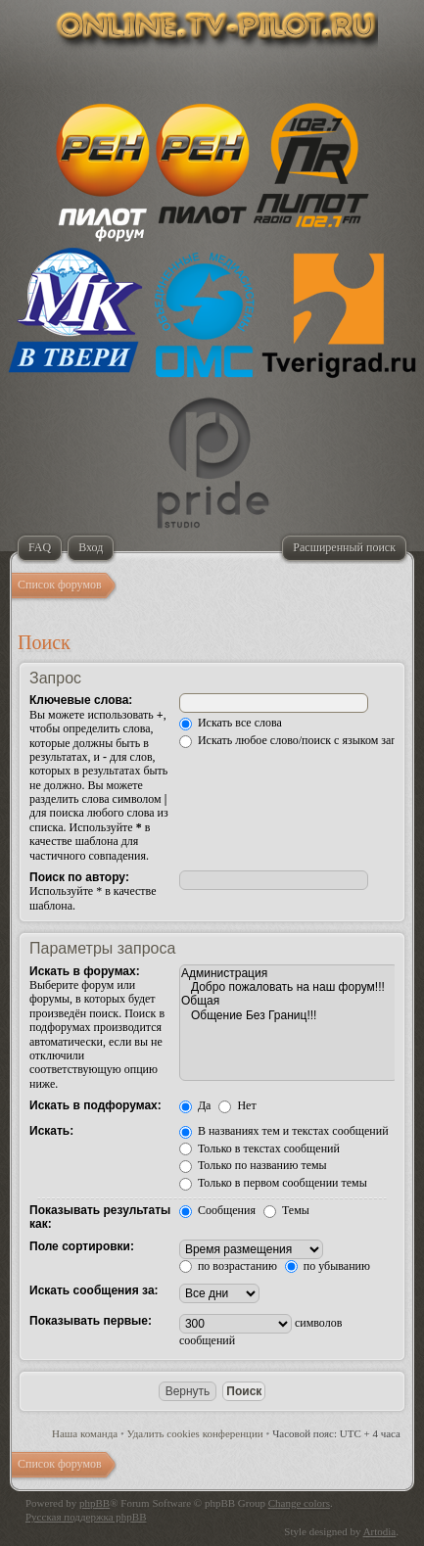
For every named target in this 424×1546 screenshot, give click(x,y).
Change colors (299, 1503)
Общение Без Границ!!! (289, 1015)
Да (195, 1105)
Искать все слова (230, 722)
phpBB (94, 1503)
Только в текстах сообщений (259, 1148)
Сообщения (217, 1210)
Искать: (51, 1131)
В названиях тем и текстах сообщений (284, 1131)
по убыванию (327, 1266)
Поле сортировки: (81, 1246)
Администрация (289, 973)
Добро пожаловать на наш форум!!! (289, 987)
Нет (237, 1105)
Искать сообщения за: (94, 1290)
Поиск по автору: (79, 877)
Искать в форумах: (84, 971)
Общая (289, 1000)
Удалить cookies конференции (195, 1433)
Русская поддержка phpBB (85, 1517)
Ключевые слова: (80, 700)
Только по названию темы (253, 1165)
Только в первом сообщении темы (273, 1183)
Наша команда (85, 1433)
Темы (286, 1210)
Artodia (380, 1531)
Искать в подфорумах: (95, 1105)
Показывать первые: (90, 1321)
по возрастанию (228, 1266)
